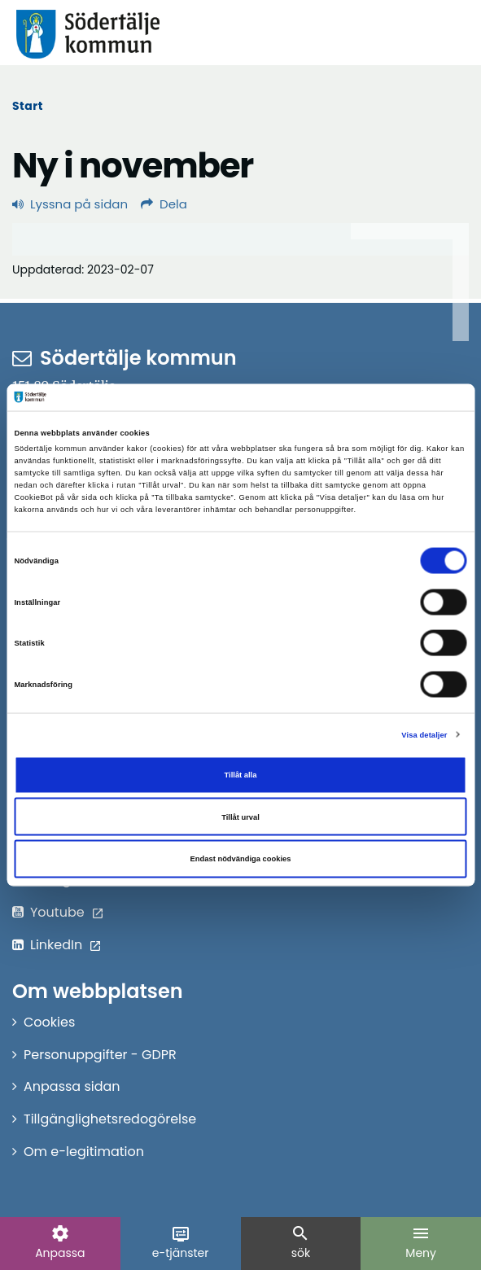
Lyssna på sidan (70, 203)
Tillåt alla (241, 775)
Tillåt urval (240, 816)
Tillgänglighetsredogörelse (110, 1119)
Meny (420, 1242)
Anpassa (60, 1242)
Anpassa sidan (72, 1086)
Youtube (57, 912)
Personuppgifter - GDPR (100, 1054)
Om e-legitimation (84, 1151)
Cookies (49, 1022)
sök (300, 1242)
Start (27, 106)
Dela (164, 203)
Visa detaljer (424, 734)
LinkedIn (56, 944)
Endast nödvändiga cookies (240, 859)
